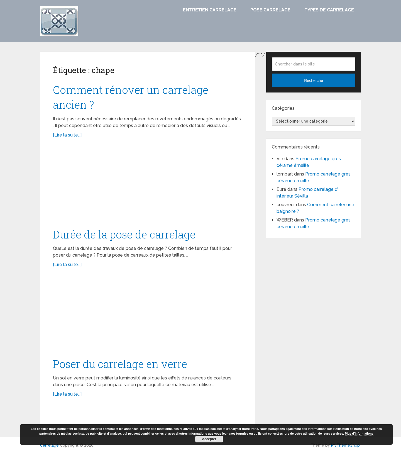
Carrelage (49, 445)
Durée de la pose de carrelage (124, 234)
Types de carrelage (329, 10)
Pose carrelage (270, 10)
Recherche (313, 80)
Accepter (209, 439)
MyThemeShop (345, 445)
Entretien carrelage (209, 10)
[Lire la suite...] (67, 135)
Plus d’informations (359, 433)
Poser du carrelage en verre (120, 364)
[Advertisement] (147, 186)
